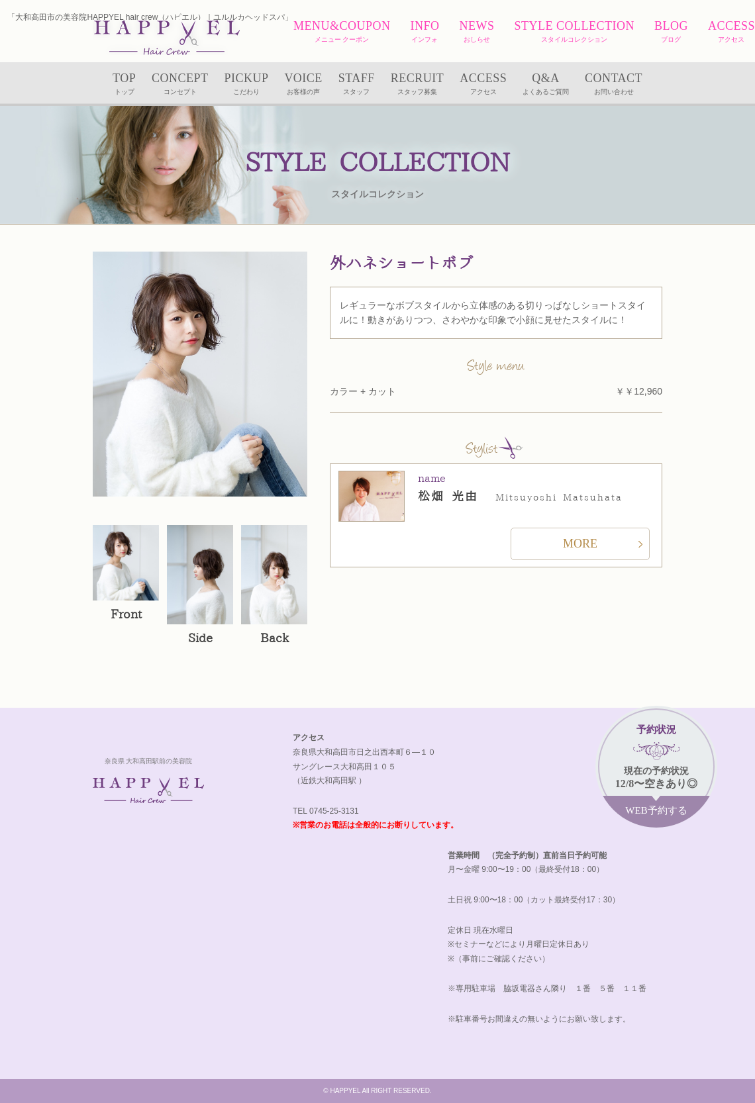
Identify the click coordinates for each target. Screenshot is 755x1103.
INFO (424, 32)
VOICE (303, 85)
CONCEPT (180, 85)
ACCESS (731, 32)
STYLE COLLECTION (574, 32)
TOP (124, 85)
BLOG (671, 32)
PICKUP (246, 85)
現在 (656, 770)
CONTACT (613, 85)
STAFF (356, 85)
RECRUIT (417, 85)
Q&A (546, 85)
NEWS (476, 32)
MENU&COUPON (342, 32)
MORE (580, 543)
